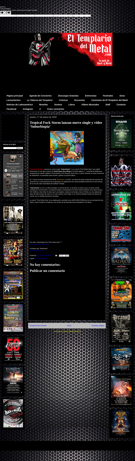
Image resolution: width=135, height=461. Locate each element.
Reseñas (43, 104)
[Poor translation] (7, 13)
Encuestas (79, 100)
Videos (45, 258)
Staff (107, 104)
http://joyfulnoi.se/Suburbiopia (39, 244)
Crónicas (63, 100)
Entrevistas (90, 96)
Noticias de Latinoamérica (20, 104)
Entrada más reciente (38, 326)
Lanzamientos (14, 100)
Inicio (69, 326)
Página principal (15, 96)
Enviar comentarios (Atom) (71, 331)
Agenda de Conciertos (40, 96)
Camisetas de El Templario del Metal (109, 100)
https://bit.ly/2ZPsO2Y (37, 250)
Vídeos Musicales (90, 104)
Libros (72, 104)
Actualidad (38, 258)
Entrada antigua (98, 326)
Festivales (108, 96)
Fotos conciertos (55, 109)
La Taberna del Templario (39, 100)
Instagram (28, 109)
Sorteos (58, 104)
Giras (122, 96)
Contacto (121, 104)
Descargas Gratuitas (68, 96)
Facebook (11, 109)
